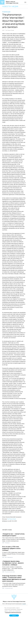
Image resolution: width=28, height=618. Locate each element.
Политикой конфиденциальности (13, 612)
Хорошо (14, 615)
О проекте (24, 603)
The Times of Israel (11, 519)
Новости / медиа (10, 6)
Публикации (6, 11)
